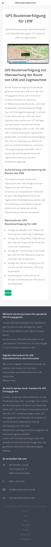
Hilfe (25, 515)
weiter (8, 292)
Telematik (25, 525)
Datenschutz (25, 539)
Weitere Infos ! (9, 380)
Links (25, 520)
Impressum (25, 534)
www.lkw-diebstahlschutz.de (22, 497)
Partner (25, 529)
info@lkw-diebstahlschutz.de (22, 489)
